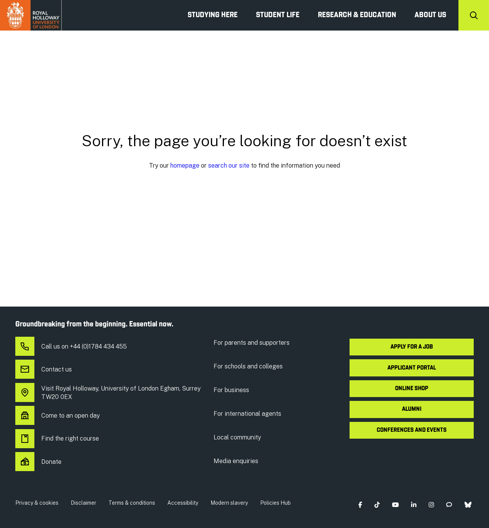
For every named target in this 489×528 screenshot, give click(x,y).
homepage (184, 165)
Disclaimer (83, 503)
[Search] (473, 15)
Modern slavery (229, 503)
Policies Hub (275, 503)
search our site (228, 165)
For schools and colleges (248, 366)
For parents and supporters (252, 342)
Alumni (411, 409)
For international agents (247, 413)
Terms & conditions (131, 503)
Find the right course (57, 438)
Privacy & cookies (36, 503)
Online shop (411, 389)
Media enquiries (236, 461)
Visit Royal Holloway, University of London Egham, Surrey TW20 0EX (108, 392)
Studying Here (213, 15)
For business (231, 390)
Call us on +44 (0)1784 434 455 (71, 346)
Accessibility (182, 503)
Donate (38, 462)
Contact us (43, 369)
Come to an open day (57, 416)
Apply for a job (411, 347)
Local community (237, 437)
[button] (360, 504)
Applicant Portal (411, 368)
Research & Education (357, 15)
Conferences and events (412, 430)
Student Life (278, 15)
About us (430, 15)
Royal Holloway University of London (31, 15)
